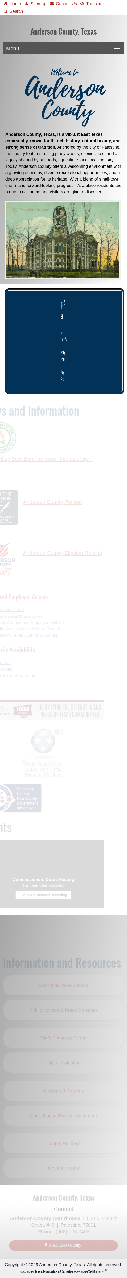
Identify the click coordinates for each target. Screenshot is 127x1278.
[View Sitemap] (35, 3)
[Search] (13, 11)
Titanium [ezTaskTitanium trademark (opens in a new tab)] (95, 1271)
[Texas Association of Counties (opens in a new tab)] (54, 1271)
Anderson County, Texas (63, 31)
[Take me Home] (12, 3)
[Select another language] (92, 3)
